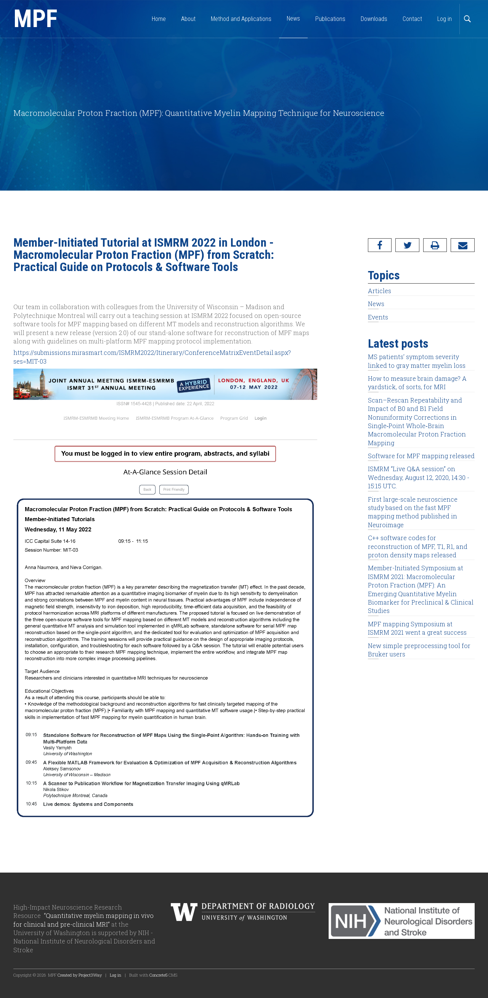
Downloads (374, 18)
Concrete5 (158, 975)
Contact (412, 18)
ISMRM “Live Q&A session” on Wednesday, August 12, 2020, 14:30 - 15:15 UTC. (418, 477)
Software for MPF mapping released (421, 456)
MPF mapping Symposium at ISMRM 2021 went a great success (417, 628)
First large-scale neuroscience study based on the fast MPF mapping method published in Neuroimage (413, 512)
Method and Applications (241, 18)
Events (378, 317)
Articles (379, 291)
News (376, 304)
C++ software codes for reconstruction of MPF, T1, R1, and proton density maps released (417, 546)
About (188, 18)
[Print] (435, 245)
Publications (330, 18)
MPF (35, 19)
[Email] (463, 245)
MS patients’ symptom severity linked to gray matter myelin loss (417, 361)
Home (159, 18)
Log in (444, 18)
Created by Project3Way (80, 975)
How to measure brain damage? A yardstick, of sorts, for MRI (417, 382)
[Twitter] (407, 245)
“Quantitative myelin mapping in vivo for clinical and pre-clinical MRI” (83, 919)
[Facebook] (380, 245)
